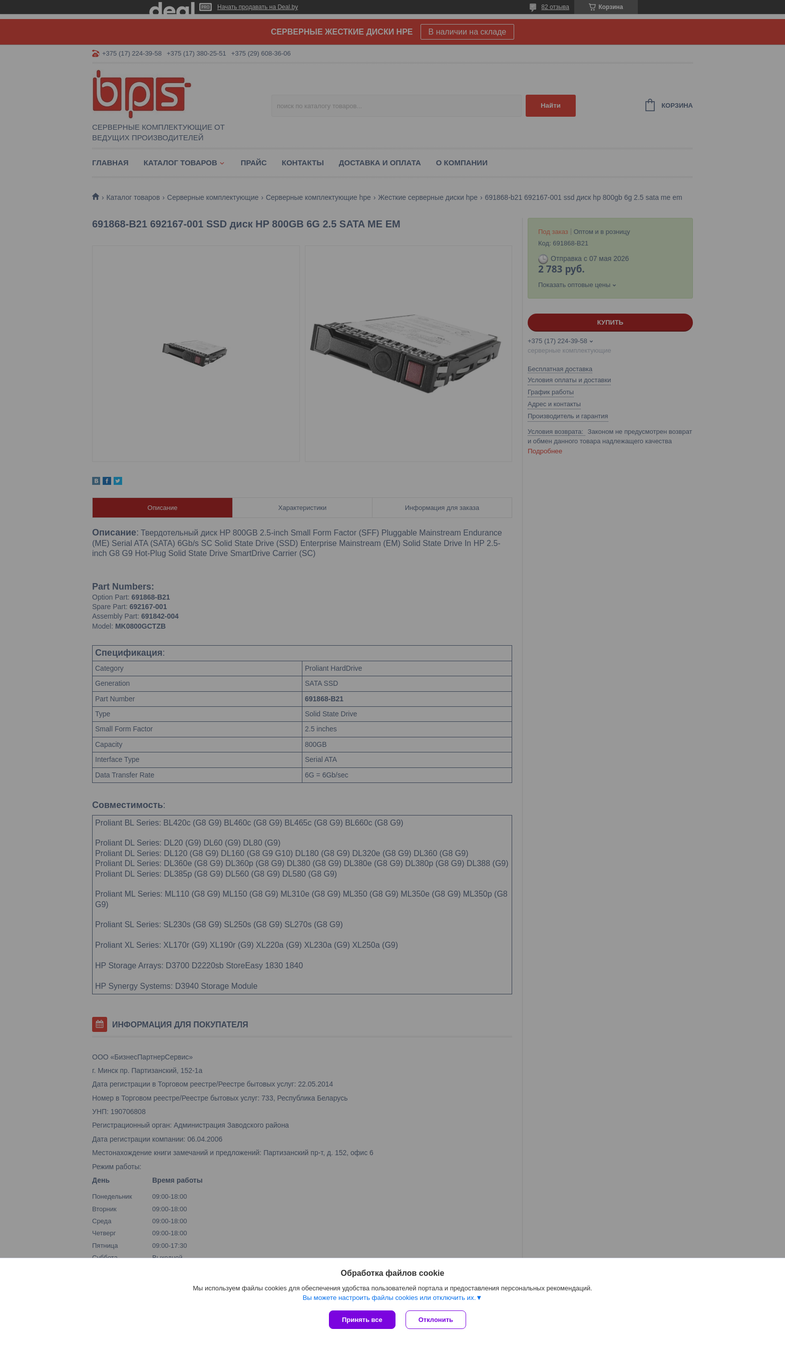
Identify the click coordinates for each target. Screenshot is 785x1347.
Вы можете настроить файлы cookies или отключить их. (389, 1297)
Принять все (362, 1319)
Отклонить (436, 1319)
